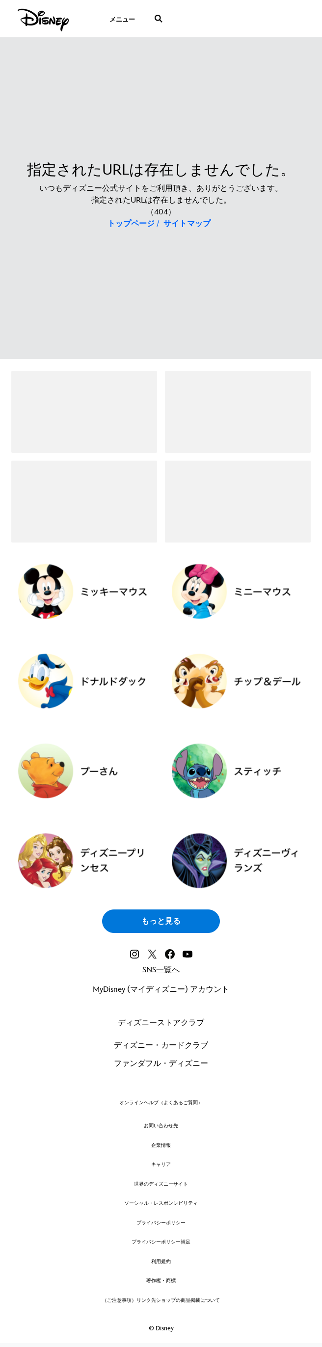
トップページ (131, 224)
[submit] (158, 18)
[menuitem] (121, 18)
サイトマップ (187, 224)
